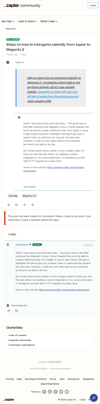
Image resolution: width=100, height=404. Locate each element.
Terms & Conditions (38, 368)
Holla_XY (19, 62)
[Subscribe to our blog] (55, 392)
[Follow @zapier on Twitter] (61, 392)
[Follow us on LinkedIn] (50, 392)
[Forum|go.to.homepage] (23, 5)
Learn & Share (28, 21)
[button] (93, 5)
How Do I (11, 28)
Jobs (62, 379)
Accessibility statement (60, 368)
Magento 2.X (29, 195)
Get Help (8, 21)
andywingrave (22, 244)
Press (53, 379)
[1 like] (16, 305)
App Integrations (50, 383)
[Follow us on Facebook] (44, 392)
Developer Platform (36, 379)
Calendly (13, 195)
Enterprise (73, 379)
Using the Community (20, 340)
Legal (82, 399)
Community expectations (22, 345)
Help (19, 379)
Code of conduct (17, 335)
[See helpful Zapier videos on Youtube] (67, 392)
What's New (49, 21)
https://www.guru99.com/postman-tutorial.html (64, 289)
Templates (88, 379)
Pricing (10, 379)
